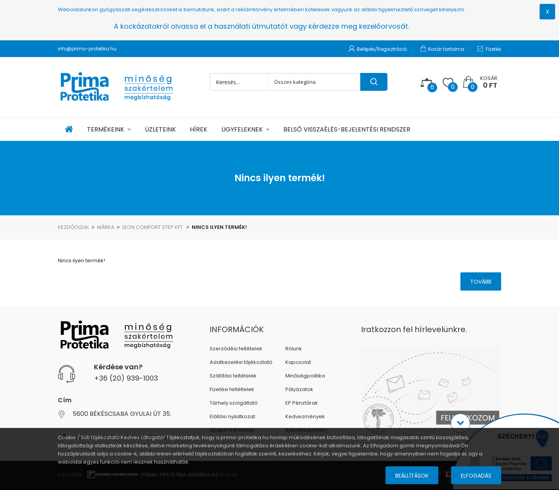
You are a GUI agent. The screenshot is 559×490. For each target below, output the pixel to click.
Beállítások (412, 476)
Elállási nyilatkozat (232, 416)
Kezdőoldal (73, 227)
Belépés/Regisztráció (378, 48)
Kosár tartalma (442, 48)
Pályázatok (299, 389)
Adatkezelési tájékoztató (241, 362)
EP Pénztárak (301, 403)
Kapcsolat (298, 362)
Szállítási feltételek (233, 375)
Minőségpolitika (305, 375)
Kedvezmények (305, 416)
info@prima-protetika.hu (87, 48)
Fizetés (489, 48)
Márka (106, 227)
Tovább (480, 282)
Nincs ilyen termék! (219, 227)
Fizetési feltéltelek (232, 389)
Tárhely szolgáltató (234, 403)
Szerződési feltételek (236, 348)
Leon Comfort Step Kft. (153, 227)
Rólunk (293, 348)
